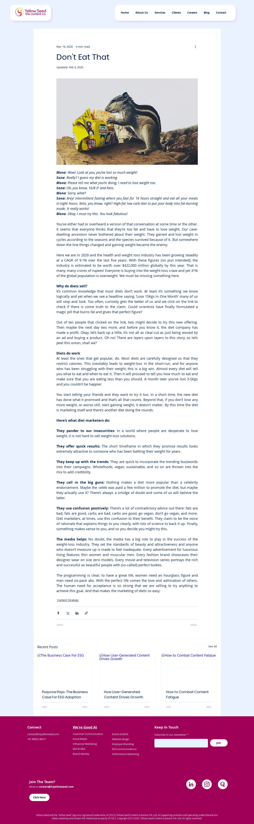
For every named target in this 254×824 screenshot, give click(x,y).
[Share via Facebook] (58, 613)
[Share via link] (86, 613)
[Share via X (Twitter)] (67, 613)
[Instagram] (207, 784)
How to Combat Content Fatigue (187, 694)
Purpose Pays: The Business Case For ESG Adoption (65, 694)
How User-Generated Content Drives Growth (123, 694)
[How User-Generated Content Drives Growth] (127, 669)
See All (212, 646)
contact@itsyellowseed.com (43, 734)
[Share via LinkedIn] (77, 613)
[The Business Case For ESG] (65, 669)
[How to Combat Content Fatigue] (189, 669)
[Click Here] (39, 797)
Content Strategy (68, 600)
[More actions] (195, 46)
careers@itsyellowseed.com (56, 786)
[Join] (219, 743)
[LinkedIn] (191, 784)
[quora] (223, 784)
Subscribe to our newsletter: (170, 735)
